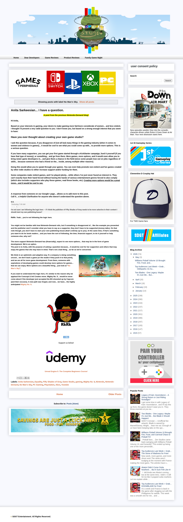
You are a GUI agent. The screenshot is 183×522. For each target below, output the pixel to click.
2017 (135, 325)
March (138, 283)
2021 (135, 310)
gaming (79, 382)
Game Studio (68, 382)
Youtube (65, 385)
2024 (135, 299)
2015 (135, 333)
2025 (135, 295)
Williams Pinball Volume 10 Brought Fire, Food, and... (150, 261)
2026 (135, 254)
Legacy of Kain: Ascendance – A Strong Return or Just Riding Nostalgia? (155, 397)
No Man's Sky (26, 385)
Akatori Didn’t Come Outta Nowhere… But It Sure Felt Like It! (156, 468)
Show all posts (86, 102)
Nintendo (100, 382)
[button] (16, 207)
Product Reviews (72, 58)
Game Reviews (52, 58)
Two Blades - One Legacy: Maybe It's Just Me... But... (149, 273)
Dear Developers (31, 58)
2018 (135, 322)
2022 (135, 307)
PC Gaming (38, 385)
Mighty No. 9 (26, 284)
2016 (135, 329)
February (139, 287)
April (137, 279)
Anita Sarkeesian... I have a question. (37, 110)
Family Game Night (93, 58)
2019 (135, 318)
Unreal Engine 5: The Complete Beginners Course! (66, 371)
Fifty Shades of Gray (52, 382)
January (139, 291)
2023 (135, 303)
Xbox (58, 385)
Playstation (49, 385)
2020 (135, 314)
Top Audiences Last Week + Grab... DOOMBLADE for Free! (156, 485)
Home (16, 58)
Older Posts (114, 394)
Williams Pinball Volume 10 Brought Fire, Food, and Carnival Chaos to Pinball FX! (156, 434)
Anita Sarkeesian (26, 382)
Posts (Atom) (73, 404)
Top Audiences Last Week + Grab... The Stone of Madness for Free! (156, 452)
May (137, 257)
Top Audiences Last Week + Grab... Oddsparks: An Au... (150, 267)
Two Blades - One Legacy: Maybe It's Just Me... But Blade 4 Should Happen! (155, 416)
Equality (38, 382)
